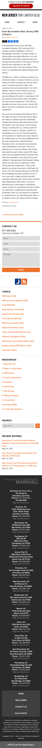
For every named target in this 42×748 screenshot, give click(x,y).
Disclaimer (21, 700)
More (35, 22)
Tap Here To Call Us (21, 6)
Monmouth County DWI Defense (18, 341)
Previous (6, 215)
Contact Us (21, 707)
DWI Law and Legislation (15, 301)
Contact (21, 22)
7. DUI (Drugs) (8, 391)
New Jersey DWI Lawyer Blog (21, 15)
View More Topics (9, 350)
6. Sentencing (8, 387)
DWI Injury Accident (13, 323)
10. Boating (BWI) (9, 405)
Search (37, 425)
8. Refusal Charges (10, 396)
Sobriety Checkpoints (13, 337)
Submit (21, 270)
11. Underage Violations (12, 409)
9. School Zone (8, 400)
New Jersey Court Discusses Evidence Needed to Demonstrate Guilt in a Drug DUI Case (20, 443)
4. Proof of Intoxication (12, 378)
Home (7, 22)
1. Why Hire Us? (9, 364)
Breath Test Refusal (13, 328)
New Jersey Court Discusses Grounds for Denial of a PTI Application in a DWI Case (20, 464)
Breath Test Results (13, 314)
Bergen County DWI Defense (16, 346)
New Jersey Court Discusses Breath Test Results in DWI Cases (19, 454)
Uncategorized (13, 202)
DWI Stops (9, 296)
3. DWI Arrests (8, 373)
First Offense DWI (12, 319)
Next (21, 215)
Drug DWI (8, 305)
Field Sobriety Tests (13, 310)
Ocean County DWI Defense (16, 332)
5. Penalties (7, 382)
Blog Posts (21, 713)
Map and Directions (21, 503)
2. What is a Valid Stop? (12, 368)
